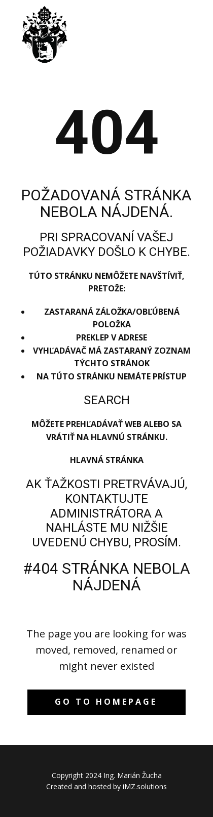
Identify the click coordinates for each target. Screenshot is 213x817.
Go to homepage (106, 701)
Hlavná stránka (107, 459)
